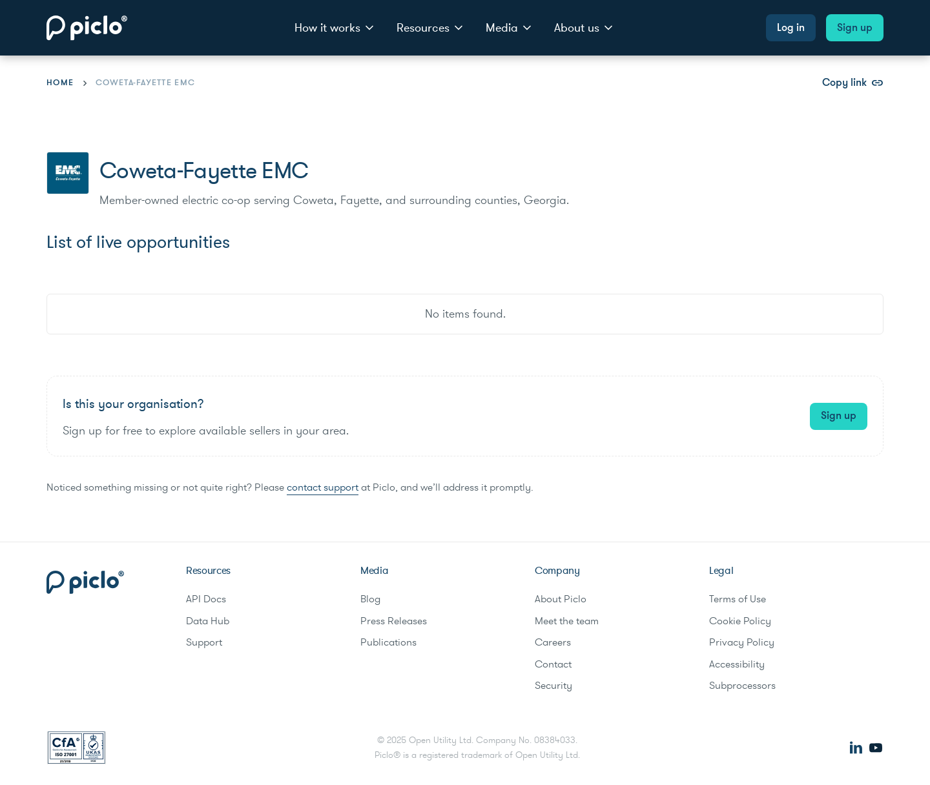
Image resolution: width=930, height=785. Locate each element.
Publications (388, 642)
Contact (553, 664)
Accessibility (737, 664)
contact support (322, 487)
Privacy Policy (741, 642)
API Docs (206, 599)
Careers (553, 642)
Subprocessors (742, 685)
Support (204, 642)
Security (553, 685)
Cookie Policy (740, 621)
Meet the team (567, 621)
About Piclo (560, 599)
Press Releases (393, 621)
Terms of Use (737, 599)
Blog (370, 599)
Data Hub (207, 621)
